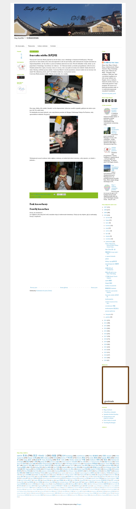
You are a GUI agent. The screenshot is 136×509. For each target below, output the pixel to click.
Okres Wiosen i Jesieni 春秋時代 (74, 471)
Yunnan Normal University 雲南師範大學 (98, 480)
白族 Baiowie (58, 463)
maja (107, 228)
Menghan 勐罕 (78, 482)
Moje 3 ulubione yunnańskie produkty (114, 187)
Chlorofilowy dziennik (110, 412)
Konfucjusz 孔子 (69, 465)
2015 (105, 331)
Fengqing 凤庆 (51, 473)
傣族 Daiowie (108, 461)
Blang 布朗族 (91, 474)
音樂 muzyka (106, 456)
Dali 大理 (82, 461)
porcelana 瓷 (47, 484)
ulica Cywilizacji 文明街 (92, 489)
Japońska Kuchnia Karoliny (111, 414)
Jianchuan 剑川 (42, 491)
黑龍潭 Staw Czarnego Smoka (74, 476)
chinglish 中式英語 (95, 469)
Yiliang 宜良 (82, 480)
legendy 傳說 (105, 458)
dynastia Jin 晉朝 (31, 484)
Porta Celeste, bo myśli (110, 420)
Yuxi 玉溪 (56, 467)
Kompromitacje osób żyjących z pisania (109, 417)
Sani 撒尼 (67, 480)
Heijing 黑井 (38, 467)
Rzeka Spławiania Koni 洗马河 (110, 487)
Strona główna (64, 287)
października (109, 241)
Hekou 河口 (105, 476)
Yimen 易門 (40, 476)
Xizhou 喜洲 (53, 489)
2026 (105, 360)
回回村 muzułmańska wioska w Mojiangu (115, 130)
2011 (105, 320)
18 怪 (30, 467)
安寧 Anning (114, 480)
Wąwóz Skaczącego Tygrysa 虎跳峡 (89, 493)
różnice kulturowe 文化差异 (69, 461)
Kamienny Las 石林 (84, 478)
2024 (105, 355)
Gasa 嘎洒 (101, 489)
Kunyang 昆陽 (67, 487)
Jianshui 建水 (57, 465)
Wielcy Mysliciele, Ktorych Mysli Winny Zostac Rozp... (111, 245)
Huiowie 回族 (107, 469)
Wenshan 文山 (46, 489)
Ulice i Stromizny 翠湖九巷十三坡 (56, 485)
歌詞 (28, 462)
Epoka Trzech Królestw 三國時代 (26, 487)
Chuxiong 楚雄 (58, 471)
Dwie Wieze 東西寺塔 (114, 485)
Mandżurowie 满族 (112, 474)
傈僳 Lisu (47, 476)
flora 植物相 (93, 456)
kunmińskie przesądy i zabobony (114, 110)
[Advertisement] (64, 272)
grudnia (108, 317)
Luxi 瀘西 (71, 491)
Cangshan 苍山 (96, 476)
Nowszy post (33, 287)
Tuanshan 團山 (100, 482)
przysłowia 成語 (54, 461)
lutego (107, 220)
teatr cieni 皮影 (81, 489)
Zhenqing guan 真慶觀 (50, 495)
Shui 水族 (31, 493)
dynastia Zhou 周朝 (76, 495)
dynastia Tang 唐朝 (82, 465)
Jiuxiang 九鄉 (59, 487)
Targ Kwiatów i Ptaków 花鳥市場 (33, 489)
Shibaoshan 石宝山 (30, 476)
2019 (105, 341)
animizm (59, 495)
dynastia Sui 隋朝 (66, 495)
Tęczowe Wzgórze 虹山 (66, 493)
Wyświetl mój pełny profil (109, 93)
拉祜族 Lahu (37, 474)
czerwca (108, 231)
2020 (105, 344)
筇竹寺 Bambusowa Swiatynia (69, 478)
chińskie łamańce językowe (114, 149)
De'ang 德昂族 (104, 485)
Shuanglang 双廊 (20, 489)
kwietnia (108, 225)
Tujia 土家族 (33, 478)
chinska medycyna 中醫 (77, 460)
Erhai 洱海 (27, 471)
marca (107, 223)
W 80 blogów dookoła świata (73, 463)
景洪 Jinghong (27, 469)
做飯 (54, 455)
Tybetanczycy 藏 (72, 473)
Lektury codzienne (43, 46)
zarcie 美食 (38, 197)
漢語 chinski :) (39, 455)
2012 (105, 323)
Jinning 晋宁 (44, 487)
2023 (105, 352)
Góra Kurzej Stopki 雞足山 (111, 489)
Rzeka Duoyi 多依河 (30, 485)
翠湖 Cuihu (61, 460)
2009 (105, 212)
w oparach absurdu (110, 256)
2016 (105, 333)
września (108, 239)
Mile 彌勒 (87, 491)
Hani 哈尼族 (36, 469)
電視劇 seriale (96, 467)
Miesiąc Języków (62, 473)
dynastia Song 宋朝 (82, 469)
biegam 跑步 (108, 283)
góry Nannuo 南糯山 (86, 495)
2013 (105, 325)
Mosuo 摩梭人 (84, 484)
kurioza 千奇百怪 (67, 458)
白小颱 (21, 56)
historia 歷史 (81, 458)
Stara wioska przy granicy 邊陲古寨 (51, 493)
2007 (105, 207)
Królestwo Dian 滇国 (49, 482)
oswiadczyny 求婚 (110, 306)
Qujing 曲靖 (99, 487)
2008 (105, 210)
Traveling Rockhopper (110, 422)
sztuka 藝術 (93, 458)
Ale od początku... (20, 46)
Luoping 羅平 (24, 478)
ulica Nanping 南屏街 (104, 495)
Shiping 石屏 (83, 474)
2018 (105, 339)
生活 (55, 458)
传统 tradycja (44, 458)
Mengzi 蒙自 (20, 476)
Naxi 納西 (48, 467)
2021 (105, 347)
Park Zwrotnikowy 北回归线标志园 (115, 168)
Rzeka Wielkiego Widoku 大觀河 (69, 474)
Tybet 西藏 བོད (108, 471)
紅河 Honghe (47, 469)
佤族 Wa (99, 473)
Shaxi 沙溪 (98, 471)
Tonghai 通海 (37, 480)
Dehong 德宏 (65, 484)
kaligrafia (64, 467)
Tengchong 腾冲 (42, 485)
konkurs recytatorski (110, 285)
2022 (105, 349)
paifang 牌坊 (95, 495)
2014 (105, 328)
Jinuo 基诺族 (51, 487)
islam (52, 480)
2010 (105, 215)
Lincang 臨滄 (86, 467)
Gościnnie (53, 46)
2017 (105, 336)
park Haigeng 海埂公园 (71, 489)
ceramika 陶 (70, 485)
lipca (107, 233)
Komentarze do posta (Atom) (44, 290)
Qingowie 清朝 (27, 465)
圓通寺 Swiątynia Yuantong (58, 476)
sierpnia (108, 236)
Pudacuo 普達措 (111, 491)
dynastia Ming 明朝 (96, 465)
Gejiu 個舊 (37, 487)
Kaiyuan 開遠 (51, 491)
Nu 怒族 (104, 491)
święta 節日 (27, 460)
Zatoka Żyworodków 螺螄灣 (37, 495)
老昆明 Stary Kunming (44, 460)
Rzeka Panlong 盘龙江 (26, 480)
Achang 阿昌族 (56, 484)
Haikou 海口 (35, 491)
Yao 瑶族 (74, 480)
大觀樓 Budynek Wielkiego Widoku (35, 473)
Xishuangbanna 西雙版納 (91, 463)
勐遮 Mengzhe (78, 485)
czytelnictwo (81, 456)
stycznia (108, 217)
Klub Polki (35, 471)
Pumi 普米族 (85, 487)
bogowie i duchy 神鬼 (106, 463)
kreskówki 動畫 (109, 465)
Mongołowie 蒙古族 (95, 491)
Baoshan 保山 (20, 482)
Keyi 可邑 (58, 491)
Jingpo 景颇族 (59, 480)
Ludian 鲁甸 (64, 491)
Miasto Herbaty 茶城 (76, 487)
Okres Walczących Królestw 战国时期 (99, 484)
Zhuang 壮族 (46, 480)
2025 (105, 357)
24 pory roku (87, 476)
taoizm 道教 (32, 463)
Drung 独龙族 (29, 482)
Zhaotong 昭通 (61, 489)
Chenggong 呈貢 (101, 474)
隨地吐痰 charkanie (110, 288)
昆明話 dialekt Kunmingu (45, 463)
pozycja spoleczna (110, 311)
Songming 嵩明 (38, 493)
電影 (105, 460)
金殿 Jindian (46, 474)
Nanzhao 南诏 (55, 474)
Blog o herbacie (108, 410)
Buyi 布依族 (107, 473)
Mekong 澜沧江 (74, 484)
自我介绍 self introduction (109, 268)
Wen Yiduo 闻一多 (110, 249)
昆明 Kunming (67, 456)
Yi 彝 (35, 462)
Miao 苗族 (56, 469)
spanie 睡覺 (108, 280)
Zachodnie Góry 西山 (68, 469)
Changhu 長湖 (96, 485)
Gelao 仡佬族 (38, 482)
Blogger (79, 504)
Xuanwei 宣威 (101, 493)
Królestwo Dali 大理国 (96, 478)
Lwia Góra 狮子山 (79, 491)
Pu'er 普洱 (89, 471)
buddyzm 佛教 (95, 460)
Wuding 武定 (76, 493)
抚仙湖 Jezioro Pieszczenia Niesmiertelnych (49, 478)
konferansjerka (109, 299)
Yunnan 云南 (32, 458)
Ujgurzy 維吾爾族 (26, 474)
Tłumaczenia (31, 46)
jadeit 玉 (40, 484)
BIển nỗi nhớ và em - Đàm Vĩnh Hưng (111, 273)
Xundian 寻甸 (109, 493)
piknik (107, 259)
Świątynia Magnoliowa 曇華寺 (86, 473)
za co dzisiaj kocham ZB (95, 461)
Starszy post (94, 287)
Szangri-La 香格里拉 (89, 482)
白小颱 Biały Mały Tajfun (111, 62)
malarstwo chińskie (46, 471)
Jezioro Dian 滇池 (75, 467)
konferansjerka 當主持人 (112, 308)
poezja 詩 (43, 462)
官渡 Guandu (87, 485)
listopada (108, 314)
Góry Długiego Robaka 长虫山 (23, 491)
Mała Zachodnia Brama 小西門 (64, 482)
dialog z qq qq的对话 (111, 261)
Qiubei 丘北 (92, 487)
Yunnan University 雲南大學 (42, 465)
